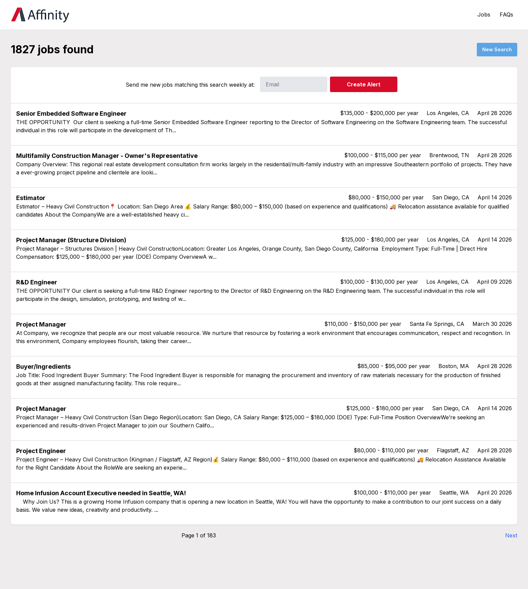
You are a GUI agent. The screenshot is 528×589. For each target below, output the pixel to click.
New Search (497, 49)
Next (511, 535)
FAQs (506, 14)
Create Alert (364, 84)
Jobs (483, 14)
